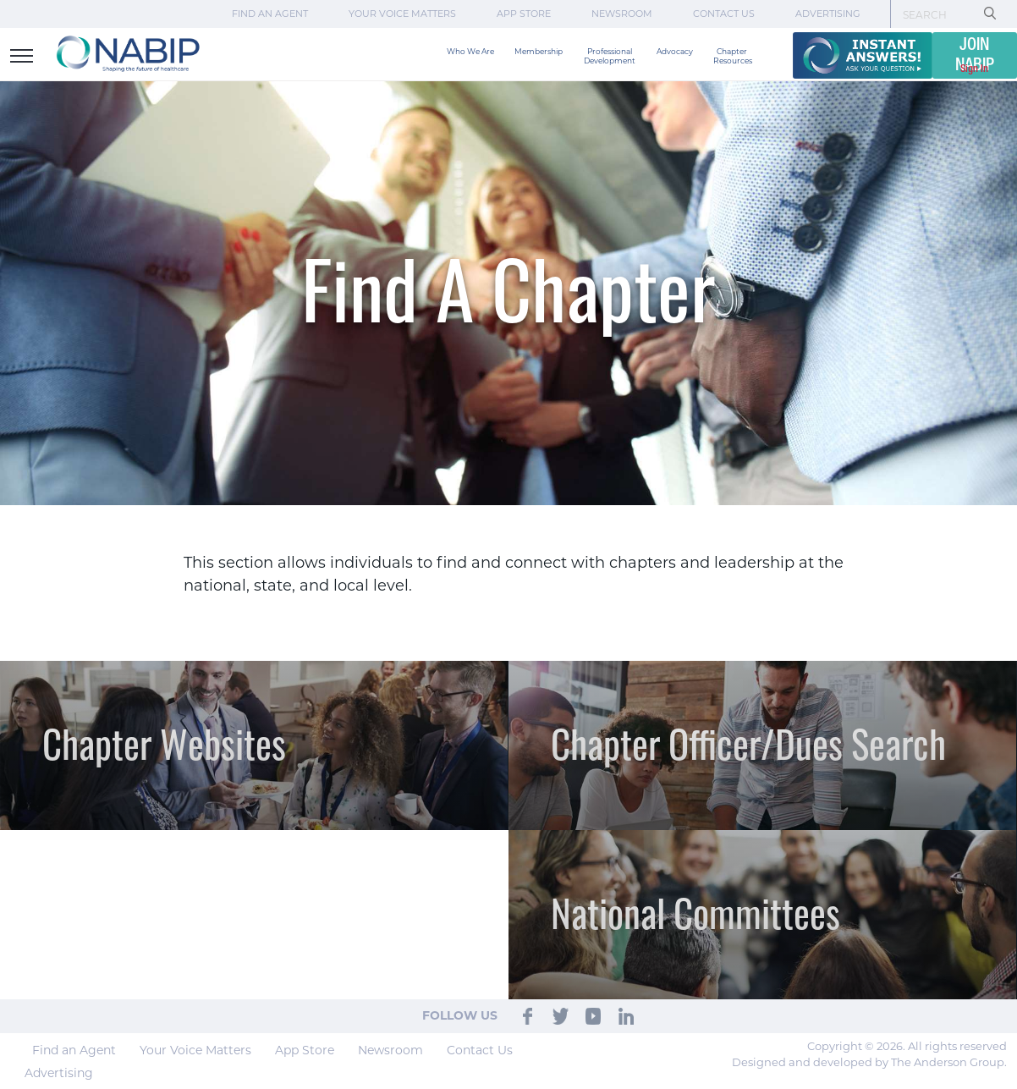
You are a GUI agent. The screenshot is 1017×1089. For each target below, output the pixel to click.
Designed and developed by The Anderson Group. (869, 1062)
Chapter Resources (732, 56)
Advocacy (675, 51)
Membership (538, 51)
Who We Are (470, 51)
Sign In (974, 69)
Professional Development (609, 56)
